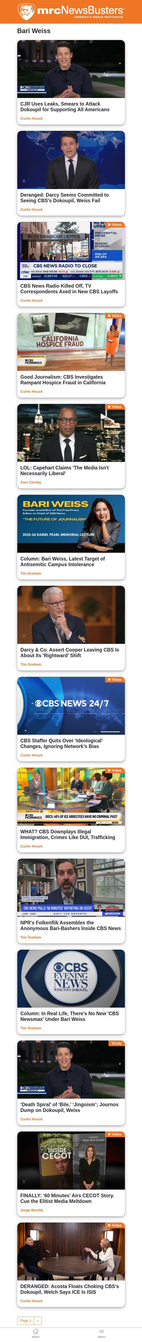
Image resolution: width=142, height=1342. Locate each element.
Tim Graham (30, 573)
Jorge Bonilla (31, 1210)
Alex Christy (30, 482)
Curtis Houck (31, 119)
